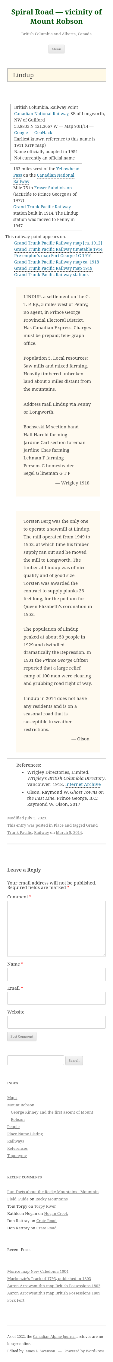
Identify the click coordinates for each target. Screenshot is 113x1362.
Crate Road (46, 1220)
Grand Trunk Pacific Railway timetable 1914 (58, 249)
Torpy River (45, 1206)
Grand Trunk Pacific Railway (42, 207)
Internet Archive (83, 784)
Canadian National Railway (41, 113)
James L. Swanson (39, 1351)
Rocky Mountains (51, 1199)
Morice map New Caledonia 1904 (37, 1271)
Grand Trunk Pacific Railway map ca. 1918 (56, 262)
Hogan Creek (56, 1213)
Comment (19, 897)
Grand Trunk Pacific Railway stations (51, 274)
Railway (41, 832)
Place (59, 825)
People (13, 1126)
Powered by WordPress (84, 1351)
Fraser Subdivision (53, 188)
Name (15, 964)
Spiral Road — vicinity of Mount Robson (56, 16)
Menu (56, 49)
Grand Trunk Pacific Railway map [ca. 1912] (58, 243)
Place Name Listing (25, 1134)
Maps (12, 1097)
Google (21, 132)
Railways (15, 1141)
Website (15, 1012)
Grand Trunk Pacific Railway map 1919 (53, 268)
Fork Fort (15, 1300)
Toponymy (17, 1155)
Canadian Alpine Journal (54, 1336)
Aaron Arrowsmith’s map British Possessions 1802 (53, 1285)
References (17, 1148)
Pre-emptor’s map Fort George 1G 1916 (53, 255)
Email (15, 988)
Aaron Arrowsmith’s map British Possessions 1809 (53, 1293)
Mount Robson (20, 1105)
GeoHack (43, 132)
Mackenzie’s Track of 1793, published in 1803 (49, 1278)
